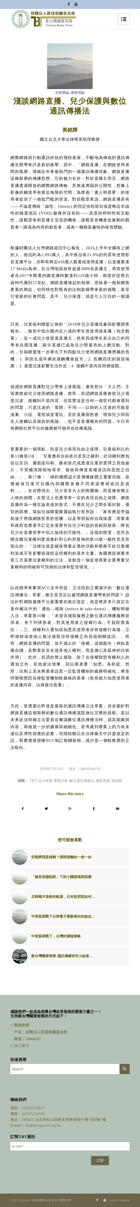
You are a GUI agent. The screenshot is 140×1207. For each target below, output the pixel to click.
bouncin (125, 1200)
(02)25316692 (33, 1114)
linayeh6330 (90, 769)
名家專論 (62, 92)
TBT (32, 780)
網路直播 (103, 780)
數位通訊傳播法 (81, 780)
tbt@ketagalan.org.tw (43, 1125)
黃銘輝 (116, 780)
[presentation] (48, 1163)
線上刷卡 (22, 1046)
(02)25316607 (33, 1108)
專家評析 (61, 780)
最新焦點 (78, 92)
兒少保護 (45, 780)
